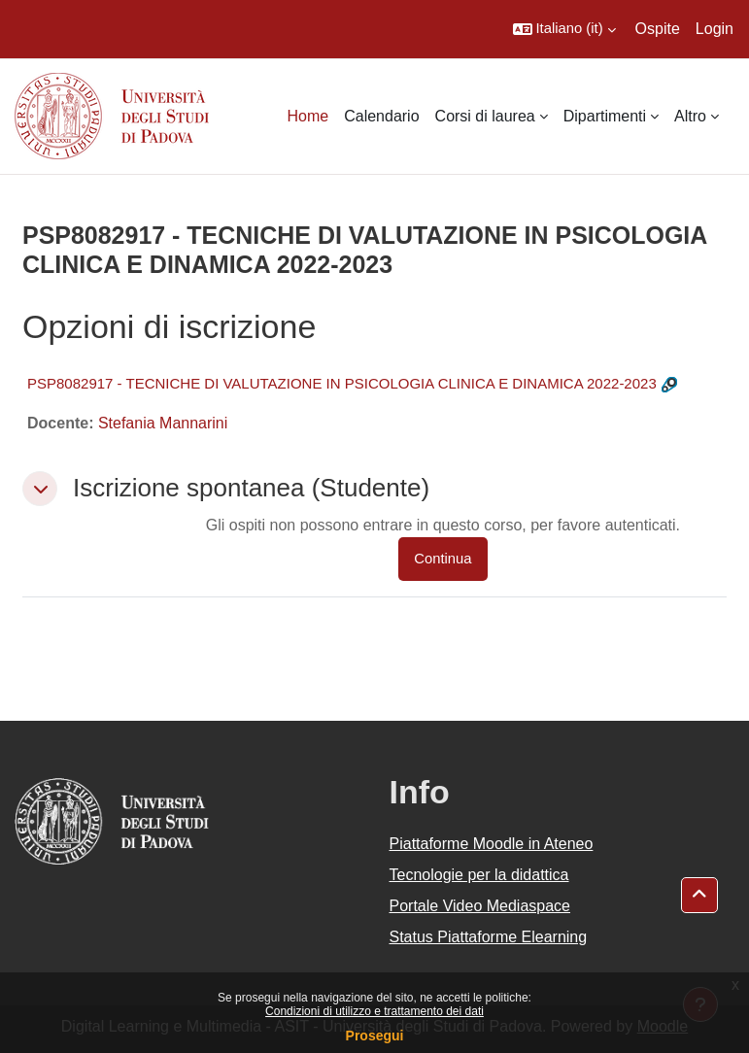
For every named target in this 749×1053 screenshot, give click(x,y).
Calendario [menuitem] (381, 116)
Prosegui (375, 1035)
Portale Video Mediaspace (480, 906)
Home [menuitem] (308, 116)
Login (714, 28)
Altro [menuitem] (690, 116)
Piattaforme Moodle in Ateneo (492, 843)
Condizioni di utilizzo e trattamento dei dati (374, 1011)
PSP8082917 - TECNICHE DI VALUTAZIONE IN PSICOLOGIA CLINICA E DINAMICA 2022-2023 (342, 383)
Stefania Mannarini (162, 423)
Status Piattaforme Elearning (489, 937)
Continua (442, 558)
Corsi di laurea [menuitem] (485, 116)
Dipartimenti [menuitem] (604, 116)
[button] (564, 29)
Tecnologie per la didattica (479, 874)
